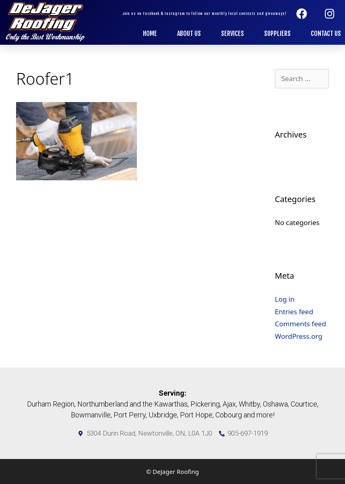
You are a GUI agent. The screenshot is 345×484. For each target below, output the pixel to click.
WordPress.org (298, 336)
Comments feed (300, 323)
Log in (285, 299)
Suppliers (277, 33)
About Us (189, 33)
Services (232, 33)
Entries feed (294, 311)
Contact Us (326, 33)
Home (150, 33)
